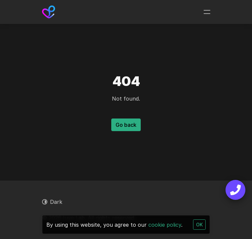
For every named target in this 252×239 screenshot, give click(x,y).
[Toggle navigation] (207, 12)
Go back (126, 124)
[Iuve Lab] (48, 12)
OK (199, 224)
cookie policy (164, 224)
